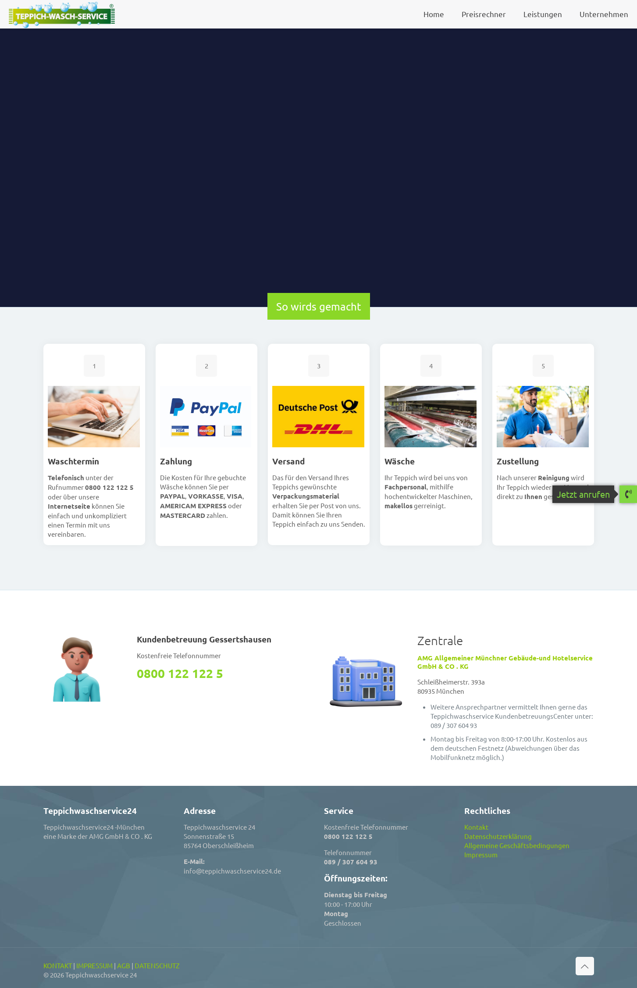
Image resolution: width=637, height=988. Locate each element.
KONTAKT (57, 965)
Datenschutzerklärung (498, 836)
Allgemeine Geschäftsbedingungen (516, 845)
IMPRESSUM (94, 965)
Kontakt (476, 827)
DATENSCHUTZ (157, 965)
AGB (123, 965)
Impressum (481, 854)
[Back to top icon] (585, 966)
